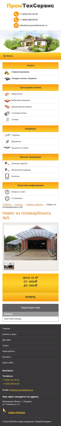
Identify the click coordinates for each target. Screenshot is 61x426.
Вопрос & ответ (14, 192)
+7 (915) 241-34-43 (29, 14)
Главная (6, 204)
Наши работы (8, 351)
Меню (8, 56)
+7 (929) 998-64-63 (29, 19)
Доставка (6, 340)
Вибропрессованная (16, 100)
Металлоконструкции (17, 170)
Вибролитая (12, 94)
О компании (12, 198)
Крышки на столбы (15, 148)
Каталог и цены (9, 334)
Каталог (19, 204)
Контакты (6, 357)
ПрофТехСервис (30, 6)
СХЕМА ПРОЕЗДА (16, 413)
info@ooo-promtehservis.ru (33, 25)
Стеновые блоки (14, 113)
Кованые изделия (15, 163)
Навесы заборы (35, 204)
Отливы (11, 120)
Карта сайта (7, 363)
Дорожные (12, 142)
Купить (30, 297)
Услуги (5, 345)
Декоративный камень (17, 107)
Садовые (11, 135)
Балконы (11, 176)
